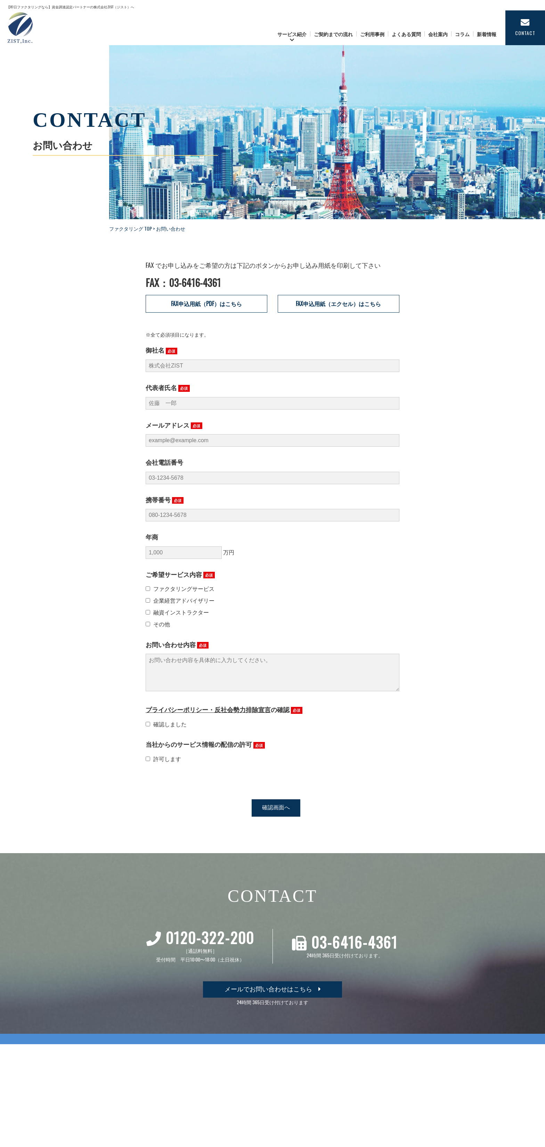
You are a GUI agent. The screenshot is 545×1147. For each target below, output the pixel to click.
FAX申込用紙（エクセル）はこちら (338, 303)
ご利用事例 (372, 33)
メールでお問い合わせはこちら (273, 995)
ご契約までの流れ (333, 33)
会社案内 (438, 33)
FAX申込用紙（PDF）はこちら (206, 303)
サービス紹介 (292, 33)
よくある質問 (406, 33)
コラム (462, 33)
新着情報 (486, 33)
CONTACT (525, 27)
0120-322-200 (210, 944)
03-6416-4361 (354, 949)
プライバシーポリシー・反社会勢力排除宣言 (208, 716)
